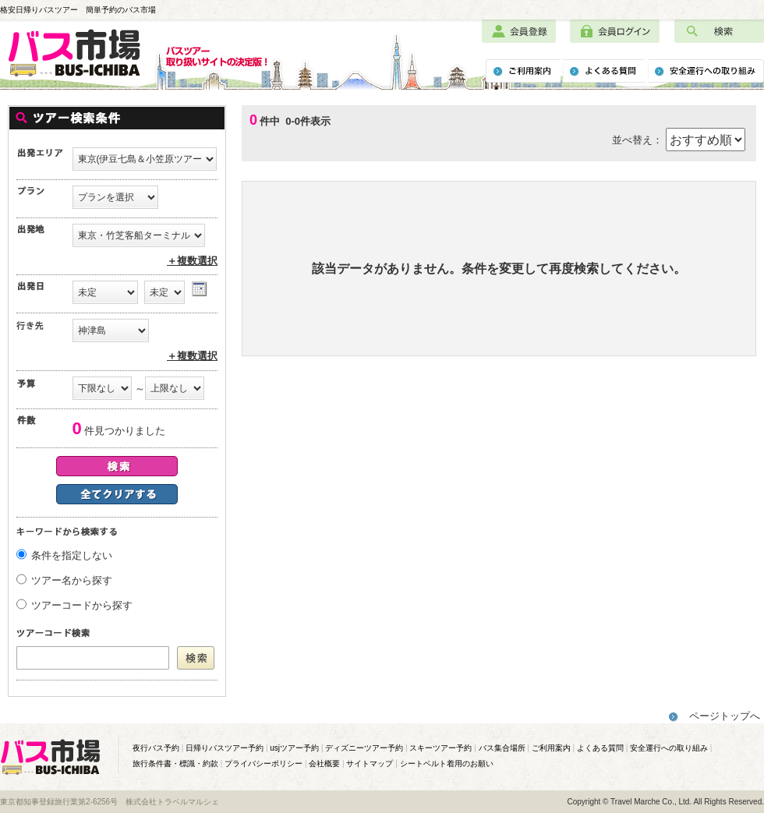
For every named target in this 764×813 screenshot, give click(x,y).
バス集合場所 (502, 748)
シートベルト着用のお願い (446, 763)
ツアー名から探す (71, 580)
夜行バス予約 (156, 748)
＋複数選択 (192, 261)
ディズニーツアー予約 (364, 748)
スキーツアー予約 (440, 748)
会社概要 (324, 763)
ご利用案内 (551, 748)
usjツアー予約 (294, 748)
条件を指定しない (71, 555)
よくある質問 (600, 748)
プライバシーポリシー (263, 763)
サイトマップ (369, 763)
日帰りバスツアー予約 (225, 748)
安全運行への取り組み (669, 748)
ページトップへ (724, 716)
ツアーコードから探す (82, 605)
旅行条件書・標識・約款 (175, 763)
